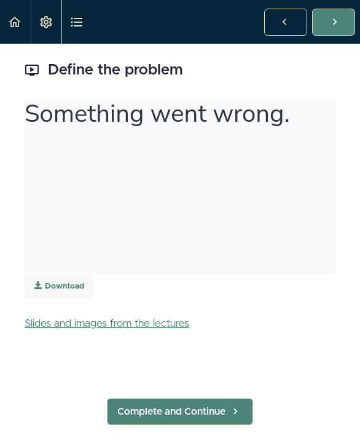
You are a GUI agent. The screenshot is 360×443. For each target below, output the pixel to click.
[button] (15, 22)
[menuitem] (46, 22)
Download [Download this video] (59, 285)
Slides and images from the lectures (107, 323)
